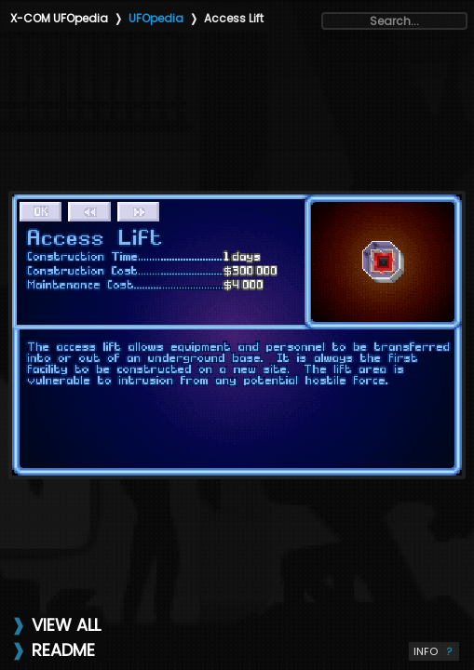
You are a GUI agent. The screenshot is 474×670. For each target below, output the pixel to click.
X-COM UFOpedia (59, 18)
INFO (434, 651)
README (63, 650)
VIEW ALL (66, 624)
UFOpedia (156, 18)
